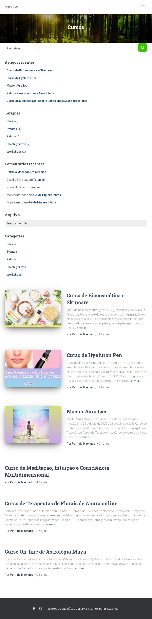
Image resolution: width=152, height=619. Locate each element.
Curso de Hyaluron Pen (22, 78)
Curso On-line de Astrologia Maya (45, 551)
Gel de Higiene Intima (47, 195)
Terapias (40, 172)
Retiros (11, 136)
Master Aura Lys (17, 85)
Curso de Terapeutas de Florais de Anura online (61, 503)
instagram (40, 608)
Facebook (34, 608)
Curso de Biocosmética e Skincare (29, 70)
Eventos (12, 128)
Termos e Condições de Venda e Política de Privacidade (83, 609)
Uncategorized (16, 144)
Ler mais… (81, 327)
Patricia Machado (18, 172)
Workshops (14, 151)
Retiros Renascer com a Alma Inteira (30, 93)
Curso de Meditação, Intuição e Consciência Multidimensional (47, 100)
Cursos (11, 121)
